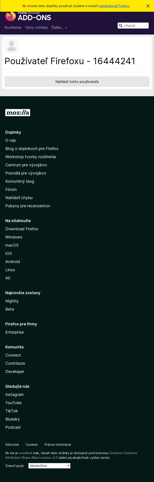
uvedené (25, 453)
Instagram (14, 394)
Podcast (13, 427)
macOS (12, 245)
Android (12, 261)
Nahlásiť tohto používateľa (77, 81)
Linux (10, 269)
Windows (13, 237)
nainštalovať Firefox (114, 6)
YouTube (13, 402)
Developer (14, 371)
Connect (13, 355)
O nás (10, 140)
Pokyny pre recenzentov (27, 206)
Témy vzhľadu (36, 27)
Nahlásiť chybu (19, 197)
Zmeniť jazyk (14, 466)
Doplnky (13, 132)
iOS (8, 253)
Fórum (11, 189)
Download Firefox (21, 229)
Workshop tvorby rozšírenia (30, 156)
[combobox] (133, 26)
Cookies (32, 444)
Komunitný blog (19, 181)
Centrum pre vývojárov (26, 165)
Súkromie (12, 444)
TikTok (11, 411)
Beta (9, 309)
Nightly (12, 301)
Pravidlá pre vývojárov (25, 173)
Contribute (15, 363)
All (7, 278)
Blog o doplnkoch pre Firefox (31, 148)
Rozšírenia (12, 27)
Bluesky (12, 419)
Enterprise (14, 332)
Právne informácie (58, 444)
